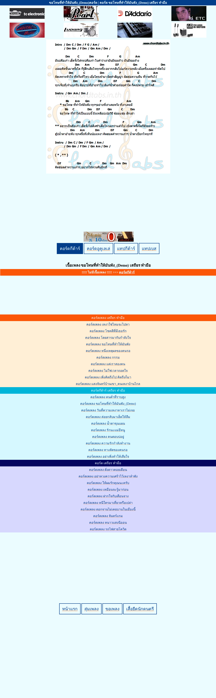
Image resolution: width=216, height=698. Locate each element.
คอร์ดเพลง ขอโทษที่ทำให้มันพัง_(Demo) (108, 403)
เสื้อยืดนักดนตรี (140, 609)
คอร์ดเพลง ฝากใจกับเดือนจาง (108, 496)
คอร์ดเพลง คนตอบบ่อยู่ (108, 436)
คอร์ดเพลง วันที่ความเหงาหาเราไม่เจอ (108, 410)
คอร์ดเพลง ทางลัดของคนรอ (108, 450)
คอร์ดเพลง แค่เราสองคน (108, 364)
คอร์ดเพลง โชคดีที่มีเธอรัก (108, 331)
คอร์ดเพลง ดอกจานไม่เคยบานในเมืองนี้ (108, 509)
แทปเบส (149, 248)
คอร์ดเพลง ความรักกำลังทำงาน (108, 443)
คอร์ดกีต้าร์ (70, 248)
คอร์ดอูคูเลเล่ (98, 248)
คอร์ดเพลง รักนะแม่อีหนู (108, 430)
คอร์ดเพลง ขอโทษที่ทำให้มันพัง (108, 344)
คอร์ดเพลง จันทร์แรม (108, 516)
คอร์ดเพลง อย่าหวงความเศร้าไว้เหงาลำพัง (108, 476)
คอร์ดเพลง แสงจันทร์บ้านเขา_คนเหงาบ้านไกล (108, 384)
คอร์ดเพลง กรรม (108, 357)
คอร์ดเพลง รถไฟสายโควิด (108, 529)
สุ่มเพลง (91, 609)
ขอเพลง (112, 609)
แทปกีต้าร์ (126, 248)
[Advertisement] (108, 561)
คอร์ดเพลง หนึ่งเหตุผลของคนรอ (108, 351)
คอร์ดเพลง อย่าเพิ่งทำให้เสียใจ (108, 456)
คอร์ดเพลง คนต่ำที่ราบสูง (108, 397)
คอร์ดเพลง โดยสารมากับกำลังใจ (108, 337)
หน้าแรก (70, 609)
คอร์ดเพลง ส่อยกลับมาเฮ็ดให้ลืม (108, 417)
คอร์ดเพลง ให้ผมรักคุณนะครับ (108, 483)
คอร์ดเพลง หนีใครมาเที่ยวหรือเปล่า (108, 502)
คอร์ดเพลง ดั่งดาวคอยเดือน (108, 469)
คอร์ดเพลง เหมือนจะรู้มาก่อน (108, 489)
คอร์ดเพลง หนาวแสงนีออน (108, 522)
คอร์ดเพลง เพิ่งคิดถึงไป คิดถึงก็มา (108, 377)
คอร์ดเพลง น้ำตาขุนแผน (108, 423)
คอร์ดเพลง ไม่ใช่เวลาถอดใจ (108, 370)
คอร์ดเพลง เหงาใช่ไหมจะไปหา (108, 324)
